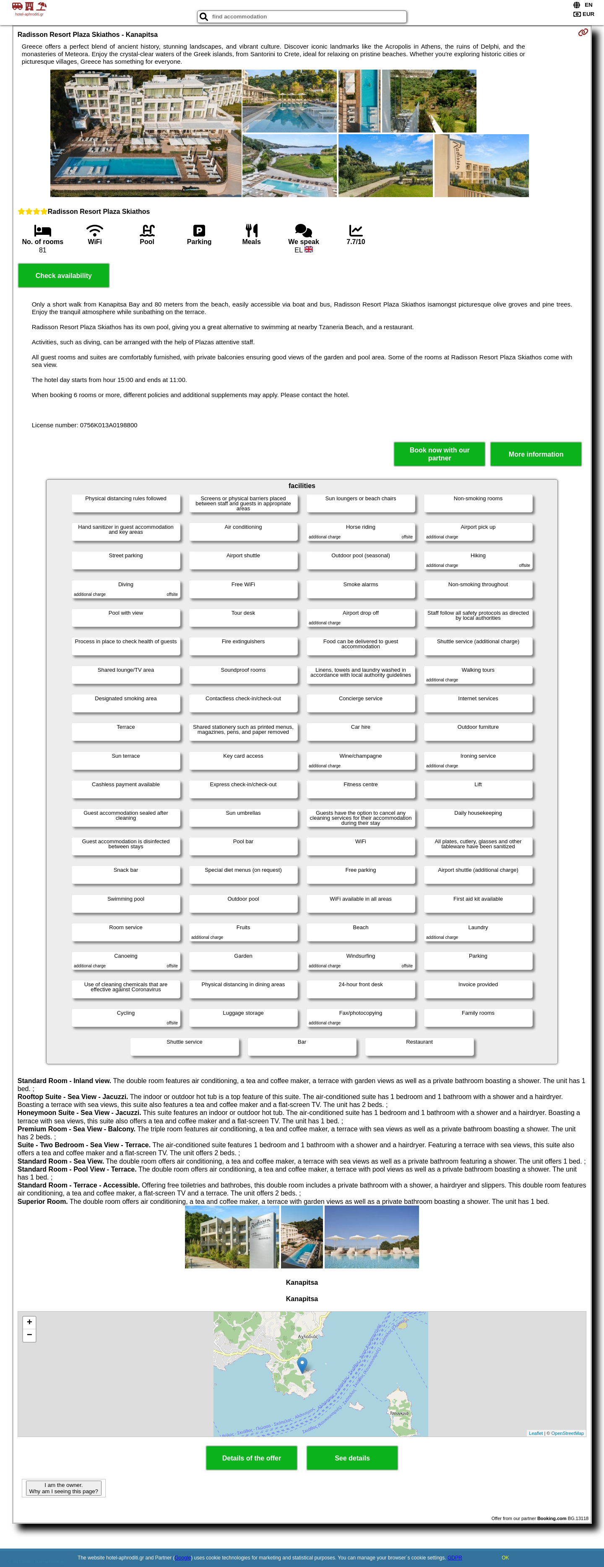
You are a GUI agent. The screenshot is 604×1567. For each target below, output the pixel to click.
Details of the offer (251, 1458)
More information (536, 454)
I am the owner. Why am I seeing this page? (63, 1488)
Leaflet (536, 1433)
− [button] (29, 1335)
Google (183, 1558)
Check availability (64, 275)
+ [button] (29, 1323)
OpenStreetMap (568, 1433)
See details (352, 1458)
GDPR (455, 1558)
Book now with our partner (440, 454)
